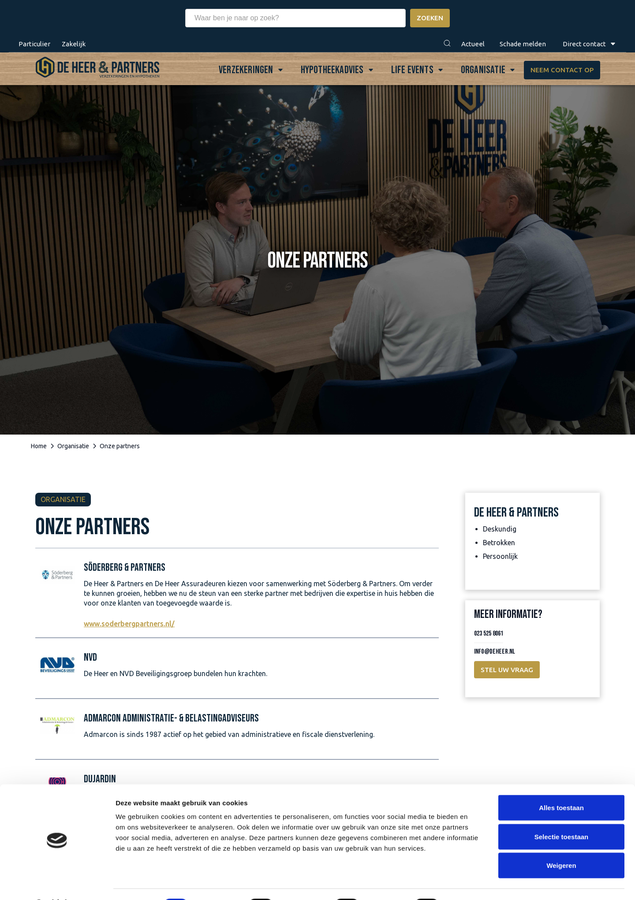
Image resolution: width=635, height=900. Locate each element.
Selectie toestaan (561, 813)
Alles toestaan (561, 784)
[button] (447, 44)
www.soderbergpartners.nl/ (129, 624)
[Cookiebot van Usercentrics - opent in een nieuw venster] (57, 882)
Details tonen (476, 882)
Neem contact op (561, 70)
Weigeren (561, 842)
